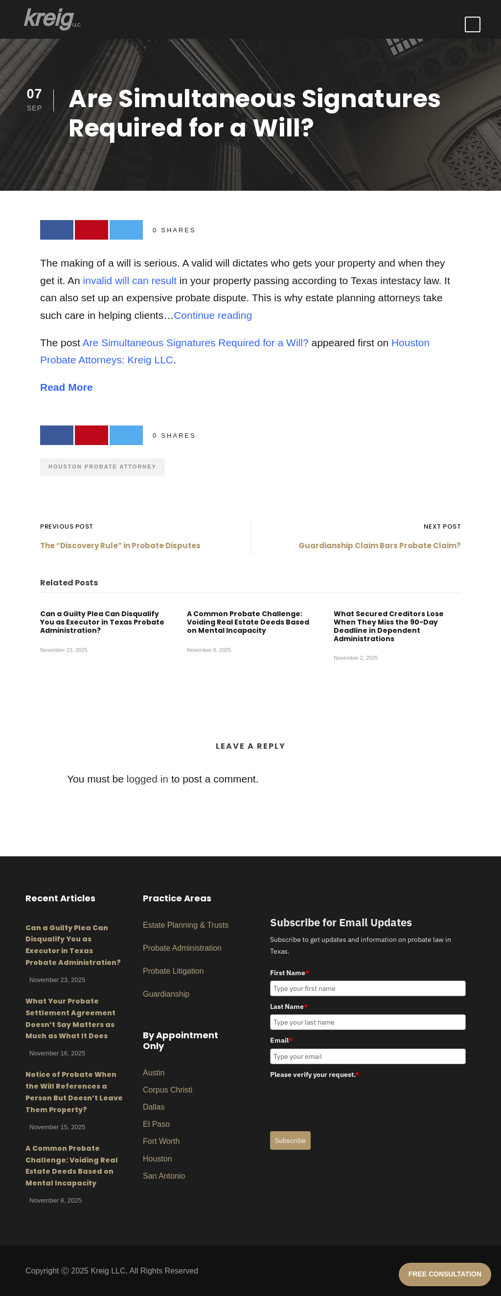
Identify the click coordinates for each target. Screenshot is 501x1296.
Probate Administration (182, 948)
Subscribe (290, 1140)
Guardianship (166, 994)
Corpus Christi (167, 1090)
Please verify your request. (314, 1074)
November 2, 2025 (356, 658)
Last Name (289, 1006)
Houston (157, 1159)
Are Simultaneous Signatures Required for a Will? (195, 342)
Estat (151, 925)
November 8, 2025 (209, 650)
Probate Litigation (173, 971)
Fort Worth (161, 1141)
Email (281, 1040)
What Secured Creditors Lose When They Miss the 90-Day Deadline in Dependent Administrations (389, 626)
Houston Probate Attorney (102, 466)
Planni (177, 925)
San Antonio (164, 1176)
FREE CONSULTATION (445, 1274)
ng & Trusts (208, 925)
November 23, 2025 (64, 650)
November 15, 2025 (57, 1127)
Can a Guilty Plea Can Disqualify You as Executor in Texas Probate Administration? (102, 622)
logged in (147, 778)
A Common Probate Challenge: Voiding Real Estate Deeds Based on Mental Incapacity (248, 622)
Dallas (153, 1107)
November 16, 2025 (57, 1053)
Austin (153, 1073)
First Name (289, 972)
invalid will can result (130, 280)
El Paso (156, 1124)
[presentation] (344, 1101)
